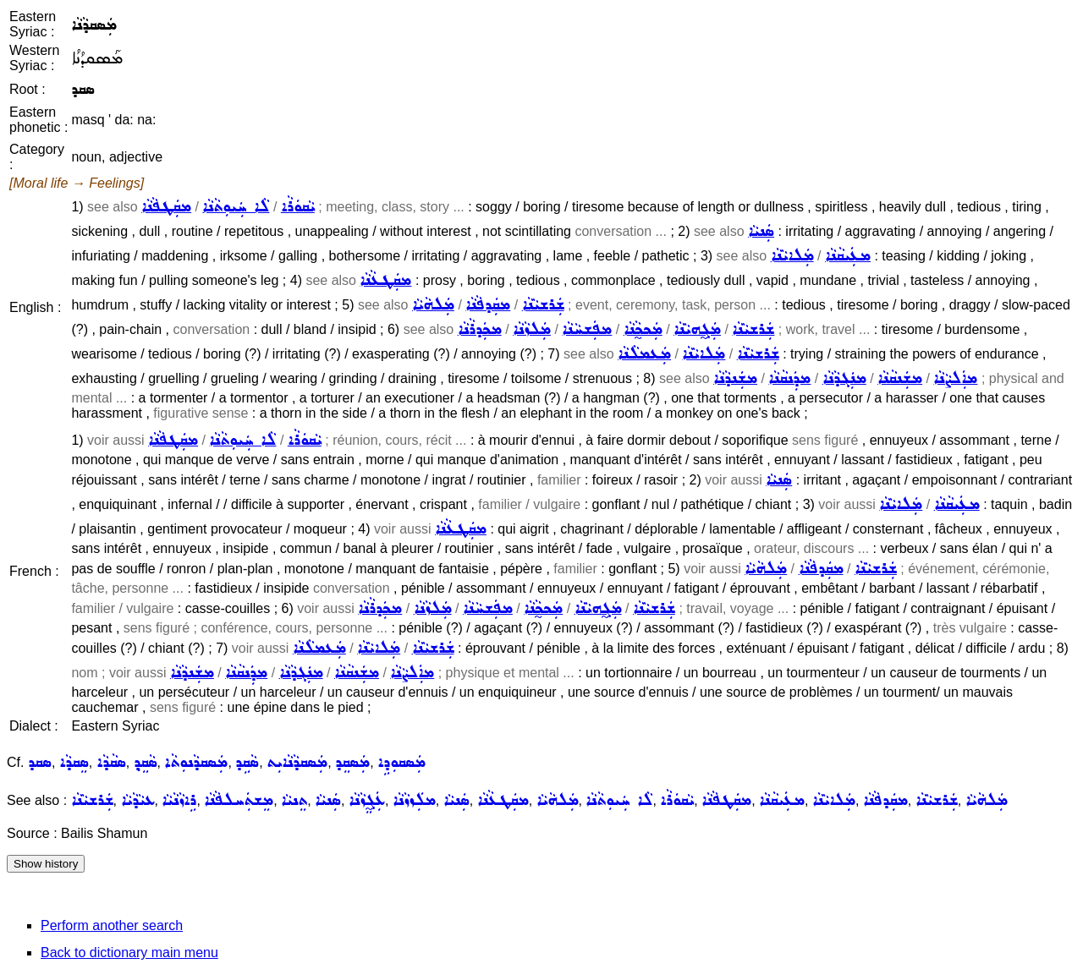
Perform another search (112, 925)
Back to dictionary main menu (129, 952)
